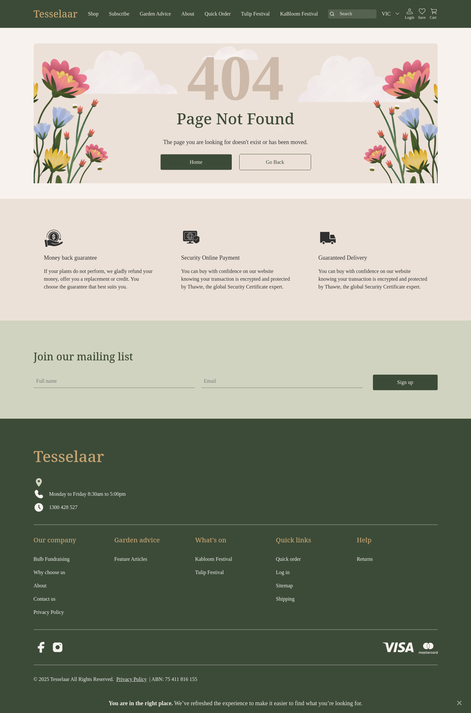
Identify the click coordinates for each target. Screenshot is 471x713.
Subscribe (119, 14)
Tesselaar (56, 14)
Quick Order (217, 14)
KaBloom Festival (299, 14)
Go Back (275, 161)
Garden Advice (155, 14)
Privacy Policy (132, 679)
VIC (391, 14)
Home (196, 161)
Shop (93, 14)
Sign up (405, 382)
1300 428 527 (63, 507)
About (187, 14)
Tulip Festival (255, 14)
